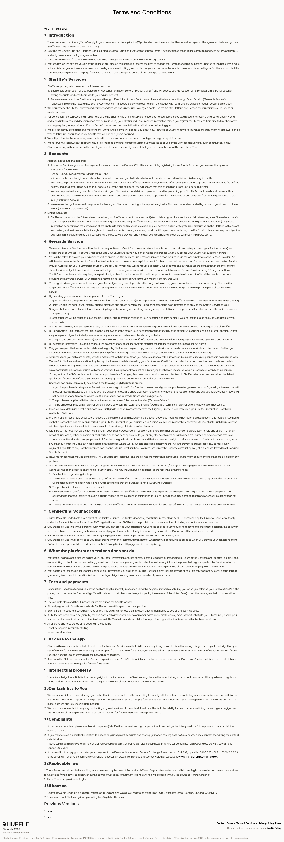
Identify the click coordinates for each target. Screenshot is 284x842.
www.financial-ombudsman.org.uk (197, 756)
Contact (221, 823)
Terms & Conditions (246, 823)
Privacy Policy (266, 823)
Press (278, 823)
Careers (231, 823)
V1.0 (49, 810)
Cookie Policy (274, 828)
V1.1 (49, 816)
